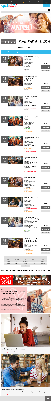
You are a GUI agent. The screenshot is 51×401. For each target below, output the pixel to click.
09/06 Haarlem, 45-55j (31, 177)
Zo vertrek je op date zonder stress (13, 389)
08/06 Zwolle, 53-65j (30, 97)
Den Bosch (8, 259)
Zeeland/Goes (42, 263)
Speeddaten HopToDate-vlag (18, 309)
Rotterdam (17, 263)
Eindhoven (34, 259)
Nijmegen (8, 263)
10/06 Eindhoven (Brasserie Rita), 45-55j (31, 218)
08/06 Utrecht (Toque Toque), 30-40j (30, 77)
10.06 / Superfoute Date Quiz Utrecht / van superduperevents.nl (31, 240)
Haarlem (17, 261)
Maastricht (42, 261)
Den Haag (17, 259)
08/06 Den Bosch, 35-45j (31, 157)
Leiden (34, 261)
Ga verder (25, 2)
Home (10, 12)
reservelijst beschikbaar (32, 70)
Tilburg (25, 263)
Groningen (8, 261)
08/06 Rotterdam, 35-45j (31, 137)
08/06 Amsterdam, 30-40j (31, 117)
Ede (25, 259)
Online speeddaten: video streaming (13, 349)
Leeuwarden (25, 261)
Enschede (42, 259)
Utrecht (34, 263)
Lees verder (4, 352)
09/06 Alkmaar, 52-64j (31, 197)
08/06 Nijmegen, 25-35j (31, 56)
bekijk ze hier (23, 270)
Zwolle (25, 265)
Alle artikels (9, 352)
